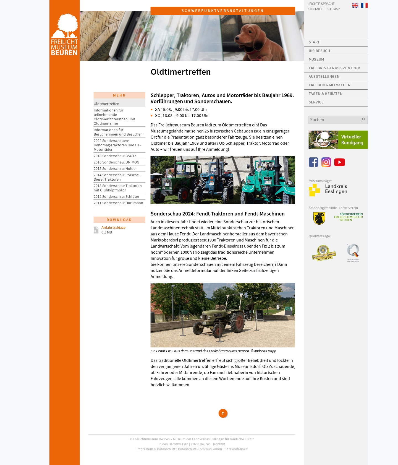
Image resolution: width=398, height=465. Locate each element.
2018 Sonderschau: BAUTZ (115, 155)
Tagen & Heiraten (325, 93)
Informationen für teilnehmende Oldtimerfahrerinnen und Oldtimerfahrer (114, 117)
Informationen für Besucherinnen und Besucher (118, 132)
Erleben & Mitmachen (329, 85)
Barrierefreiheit (235, 449)
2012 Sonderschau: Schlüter (116, 196)
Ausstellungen (324, 76)
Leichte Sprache (321, 3)
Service (316, 102)
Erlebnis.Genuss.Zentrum (334, 68)
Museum (316, 59)
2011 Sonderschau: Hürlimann (118, 202)
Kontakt (219, 444)
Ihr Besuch (319, 50)
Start (314, 42)
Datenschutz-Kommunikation (200, 449)
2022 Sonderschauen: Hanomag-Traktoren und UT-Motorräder (117, 145)
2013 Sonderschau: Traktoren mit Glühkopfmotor (118, 188)
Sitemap (333, 9)
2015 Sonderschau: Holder (115, 168)
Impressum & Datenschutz (156, 449)
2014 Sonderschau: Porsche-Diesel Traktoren (117, 177)
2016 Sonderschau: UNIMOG (116, 162)
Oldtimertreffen (106, 103)
